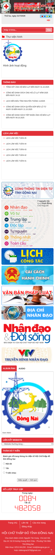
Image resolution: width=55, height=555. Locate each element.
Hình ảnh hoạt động (14, 65)
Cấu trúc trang (39, 523)
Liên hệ (25, 523)
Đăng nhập (27, 526)
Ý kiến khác (11, 473)
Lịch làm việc (10, 133)
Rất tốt (9, 464)
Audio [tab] (22, 368)
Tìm (49, 30)
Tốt (7, 468)
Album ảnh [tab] (9, 368)
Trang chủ (12, 523)
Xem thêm (6, 433)
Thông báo (9, 82)
